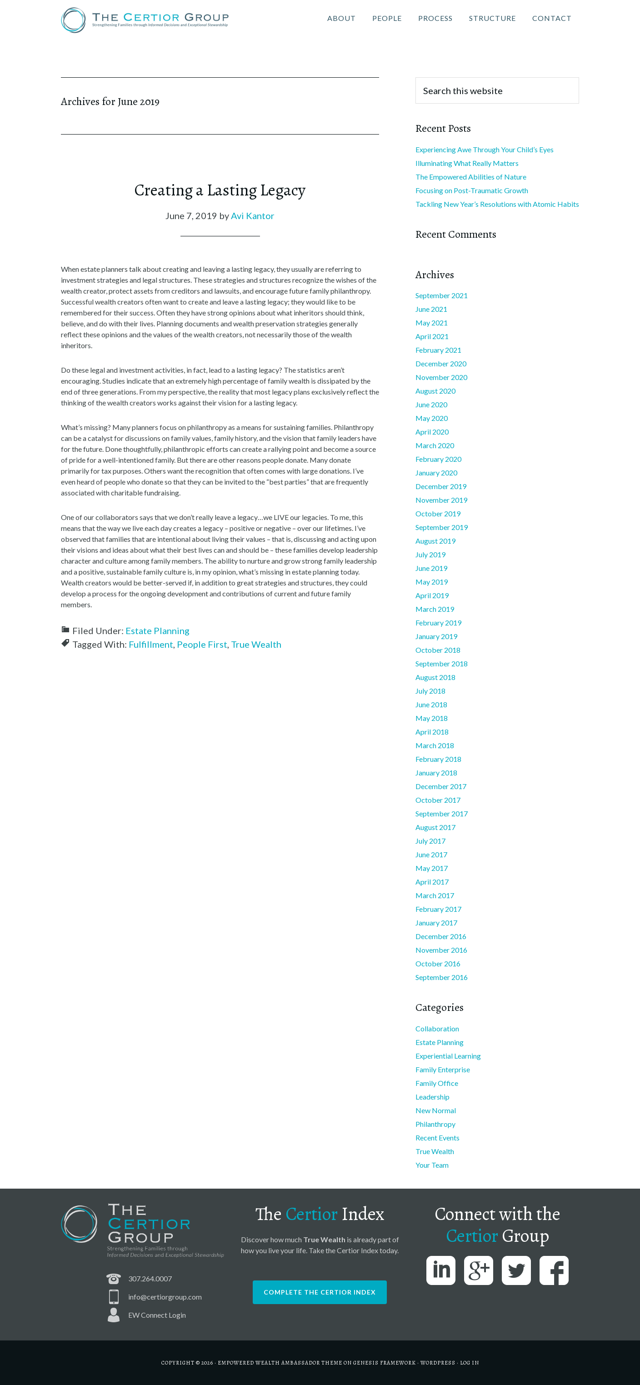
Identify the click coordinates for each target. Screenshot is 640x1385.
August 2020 (435, 390)
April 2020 (432, 431)
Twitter (516, 1270)
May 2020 (431, 418)
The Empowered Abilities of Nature (470, 176)
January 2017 (436, 922)
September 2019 (441, 527)
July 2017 (430, 840)
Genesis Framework (384, 1362)
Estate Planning (157, 630)
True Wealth (256, 644)
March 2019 (434, 609)
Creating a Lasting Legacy (220, 190)
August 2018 (435, 677)
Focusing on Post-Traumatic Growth (471, 190)
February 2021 (438, 349)
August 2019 (435, 540)
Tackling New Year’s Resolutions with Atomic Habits (497, 204)
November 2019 (441, 499)
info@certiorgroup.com (165, 1296)
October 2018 (437, 649)
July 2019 (430, 554)
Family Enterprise (442, 1069)
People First (202, 644)
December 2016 (440, 936)
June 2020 (431, 404)
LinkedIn (440, 1270)
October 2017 (437, 799)
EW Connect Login (157, 1314)
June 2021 (431, 309)
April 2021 (432, 336)
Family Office (436, 1083)
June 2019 (431, 568)
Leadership (432, 1096)
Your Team (432, 1164)
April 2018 (432, 731)
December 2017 (440, 786)
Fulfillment (151, 644)
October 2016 (437, 963)
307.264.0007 (150, 1278)
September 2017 (441, 813)
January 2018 (436, 772)
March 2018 (434, 745)
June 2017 (431, 854)
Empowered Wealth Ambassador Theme (280, 1362)
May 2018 (431, 718)
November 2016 (441, 949)
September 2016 (441, 977)
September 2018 (441, 663)
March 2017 (434, 895)
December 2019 (440, 486)
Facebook (554, 1270)
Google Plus (478, 1270)
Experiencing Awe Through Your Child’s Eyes (484, 149)
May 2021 (431, 322)
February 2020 (438, 459)
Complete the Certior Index (320, 1292)
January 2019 (436, 636)
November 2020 (441, 377)
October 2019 (437, 513)
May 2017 (431, 868)
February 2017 (438, 909)
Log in (469, 1362)
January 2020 (436, 472)
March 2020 (434, 445)
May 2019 (431, 581)
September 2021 (441, 295)
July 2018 (430, 690)
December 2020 (440, 363)
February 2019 (438, 622)
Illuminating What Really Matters (467, 163)
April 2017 (432, 881)
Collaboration (437, 1028)
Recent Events (437, 1137)
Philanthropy (435, 1124)
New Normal (435, 1110)
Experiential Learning (448, 1055)
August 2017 (435, 827)
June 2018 (431, 704)
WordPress (437, 1362)
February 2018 (438, 759)
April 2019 (432, 595)
